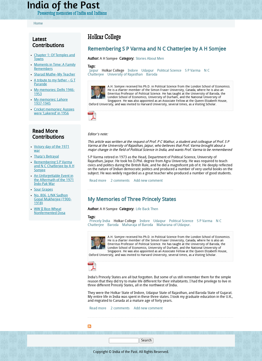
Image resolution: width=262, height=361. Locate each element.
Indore (133, 71)
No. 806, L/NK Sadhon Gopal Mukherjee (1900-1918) (52, 199)
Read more (97, 181)
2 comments (120, 181)
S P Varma (193, 71)
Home (38, 23)
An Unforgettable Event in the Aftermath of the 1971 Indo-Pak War (54, 180)
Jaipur (93, 71)
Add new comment (148, 181)
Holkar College (113, 71)
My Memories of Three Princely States (132, 199)
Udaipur (147, 71)
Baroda (151, 74)
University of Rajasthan (125, 74)
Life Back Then (147, 209)
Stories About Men (150, 59)
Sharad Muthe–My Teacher (54, 74)
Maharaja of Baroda (137, 225)
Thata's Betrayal (46, 156)
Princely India (99, 221)
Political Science (169, 71)
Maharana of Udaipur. (174, 225)
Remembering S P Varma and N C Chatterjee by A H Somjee (54, 166)
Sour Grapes (43, 189)
